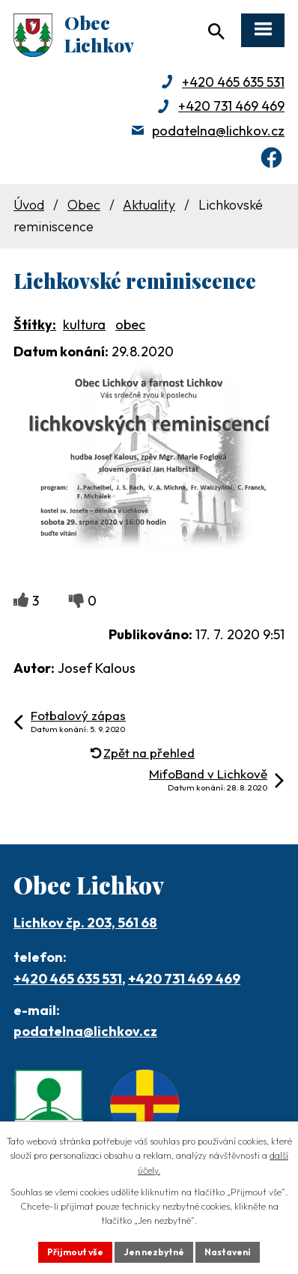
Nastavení (227, 1252)
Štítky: (34, 324)
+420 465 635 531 (233, 82)
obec (130, 324)
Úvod (28, 204)
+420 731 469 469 (231, 106)
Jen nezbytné (154, 1252)
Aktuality (149, 204)
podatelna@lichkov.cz (218, 130)
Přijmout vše (75, 1252)
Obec (83, 204)
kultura (84, 324)
